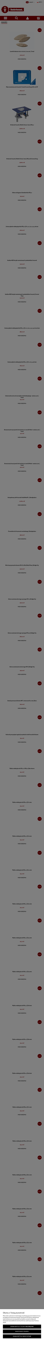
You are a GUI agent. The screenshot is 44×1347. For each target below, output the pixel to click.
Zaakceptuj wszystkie (22, 1336)
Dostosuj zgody (22, 1331)
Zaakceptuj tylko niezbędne (22, 1326)
